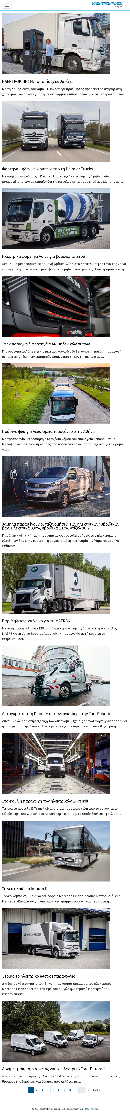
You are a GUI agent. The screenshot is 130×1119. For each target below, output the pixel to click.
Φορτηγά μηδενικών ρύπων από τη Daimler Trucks (47, 169)
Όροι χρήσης (91, 1109)
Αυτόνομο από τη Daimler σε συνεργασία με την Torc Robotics (57, 714)
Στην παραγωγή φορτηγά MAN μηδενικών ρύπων (46, 344)
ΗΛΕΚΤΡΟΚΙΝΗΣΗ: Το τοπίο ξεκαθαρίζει (37, 81)
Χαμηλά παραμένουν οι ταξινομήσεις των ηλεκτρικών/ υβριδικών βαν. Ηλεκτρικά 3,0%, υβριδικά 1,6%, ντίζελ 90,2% (60, 526)
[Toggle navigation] (7, 5)
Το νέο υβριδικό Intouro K (24, 889)
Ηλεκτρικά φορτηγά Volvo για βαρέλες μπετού (43, 256)
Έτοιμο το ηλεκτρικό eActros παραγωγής (38, 976)
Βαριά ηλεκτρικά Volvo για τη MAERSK (36, 621)
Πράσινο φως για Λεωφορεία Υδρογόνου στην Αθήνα (48, 431)
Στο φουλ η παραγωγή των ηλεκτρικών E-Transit (45, 801)
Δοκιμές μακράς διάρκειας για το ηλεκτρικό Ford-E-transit (53, 1069)
